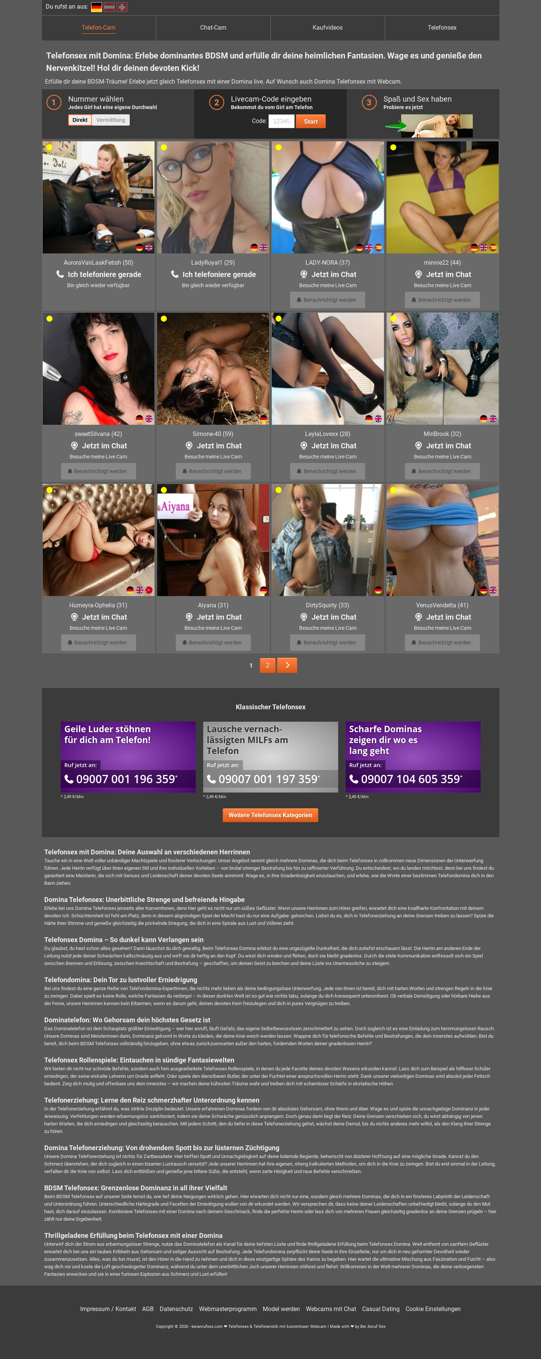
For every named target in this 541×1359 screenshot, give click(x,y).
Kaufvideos (328, 27)
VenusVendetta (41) (442, 605)
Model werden (281, 1309)
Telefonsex (442, 27)
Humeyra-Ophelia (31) (98, 605)
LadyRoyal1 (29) (213, 262)
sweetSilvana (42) (98, 434)
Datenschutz (176, 1309)
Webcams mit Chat (331, 1309)
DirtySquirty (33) (327, 605)
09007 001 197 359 (263, 779)
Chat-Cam (213, 27)
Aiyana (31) (213, 605)
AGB (148, 1309)
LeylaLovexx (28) (328, 434)
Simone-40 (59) (213, 434)
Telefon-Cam (98, 27)
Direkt (80, 120)
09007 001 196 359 (121, 779)
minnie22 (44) (442, 262)
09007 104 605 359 (406, 779)
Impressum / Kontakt (108, 1309)
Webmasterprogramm (228, 1309)
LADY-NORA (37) (328, 262)
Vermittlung (110, 120)
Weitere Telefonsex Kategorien (270, 815)
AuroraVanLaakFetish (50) (98, 262)
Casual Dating (381, 1309)
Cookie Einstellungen (433, 1309)
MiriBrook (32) (443, 434)
